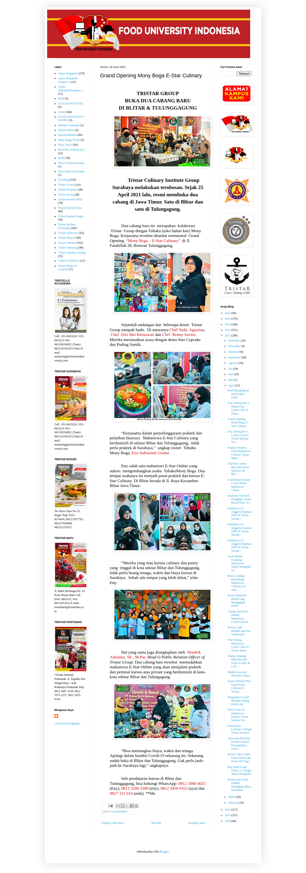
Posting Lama (197, 823)
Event (61, 112)
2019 (228, 815)
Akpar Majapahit (68, 73)
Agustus (233, 363)
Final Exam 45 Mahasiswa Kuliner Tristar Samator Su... (238, 715)
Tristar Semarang (68, 247)
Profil (61, 158)
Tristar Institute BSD (70, 199)
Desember (234, 340)
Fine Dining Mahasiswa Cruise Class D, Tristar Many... (238, 645)
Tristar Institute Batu (70, 208)
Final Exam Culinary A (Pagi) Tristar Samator (240, 729)
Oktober (233, 352)
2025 (228, 313)
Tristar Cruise (66, 184)
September (234, 357)
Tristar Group (66, 194)
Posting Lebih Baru (112, 823)
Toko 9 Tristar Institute (71, 163)
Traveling (63, 179)
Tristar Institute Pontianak (67, 226)
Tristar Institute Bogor (71, 216)
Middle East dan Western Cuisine (239, 673)
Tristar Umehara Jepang (72, 252)
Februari (233, 802)
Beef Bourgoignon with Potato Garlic (238, 394)
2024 (228, 318)
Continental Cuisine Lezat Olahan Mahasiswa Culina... (239, 485)
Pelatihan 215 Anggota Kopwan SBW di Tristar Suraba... (240, 513)
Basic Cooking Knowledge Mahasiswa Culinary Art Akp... (237, 582)
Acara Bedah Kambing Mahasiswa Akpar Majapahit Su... (239, 563)
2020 (228, 809)
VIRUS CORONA (69, 261)
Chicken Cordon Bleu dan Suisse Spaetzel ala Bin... (239, 469)
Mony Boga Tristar (69, 140)
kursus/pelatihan (118, 811)
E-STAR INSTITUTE (70, 103)
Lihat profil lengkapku (67, 723)
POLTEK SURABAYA (71, 149)
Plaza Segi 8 (65, 144)
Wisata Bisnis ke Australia (67, 267)
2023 (228, 324)
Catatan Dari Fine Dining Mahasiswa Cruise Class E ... (239, 617)
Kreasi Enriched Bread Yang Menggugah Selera (237, 600)
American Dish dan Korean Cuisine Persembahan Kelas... (239, 743)
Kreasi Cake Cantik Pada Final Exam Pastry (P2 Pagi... (239, 758)
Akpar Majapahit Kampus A (68, 80)
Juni (231, 374)
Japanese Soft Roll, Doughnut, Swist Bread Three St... (239, 499)
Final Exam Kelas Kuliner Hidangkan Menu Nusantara (239, 785)
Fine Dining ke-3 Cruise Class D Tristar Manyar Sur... (238, 437)
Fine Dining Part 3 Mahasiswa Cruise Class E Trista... (238, 408)
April (231, 385)
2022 (228, 330)
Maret (232, 797)
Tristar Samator (67, 242)
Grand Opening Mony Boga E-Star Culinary (238, 422)
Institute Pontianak (69, 125)
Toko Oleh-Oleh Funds (71, 171)
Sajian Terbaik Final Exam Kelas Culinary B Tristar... (239, 686)
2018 (228, 821)
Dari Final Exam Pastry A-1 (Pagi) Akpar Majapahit (239, 770)
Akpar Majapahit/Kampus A (70, 88)
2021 (228, 335)
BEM (61, 98)
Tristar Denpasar (67, 189)
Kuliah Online (66, 130)
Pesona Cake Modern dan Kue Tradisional (239, 631)
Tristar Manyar (66, 237)
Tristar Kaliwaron (68, 233)
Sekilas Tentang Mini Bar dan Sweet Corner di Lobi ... (239, 661)
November (234, 346)
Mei (231, 379)
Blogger (163, 851)
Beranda (156, 823)
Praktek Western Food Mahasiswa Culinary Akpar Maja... (239, 453)
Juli (230, 368)
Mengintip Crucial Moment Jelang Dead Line (238, 701)
